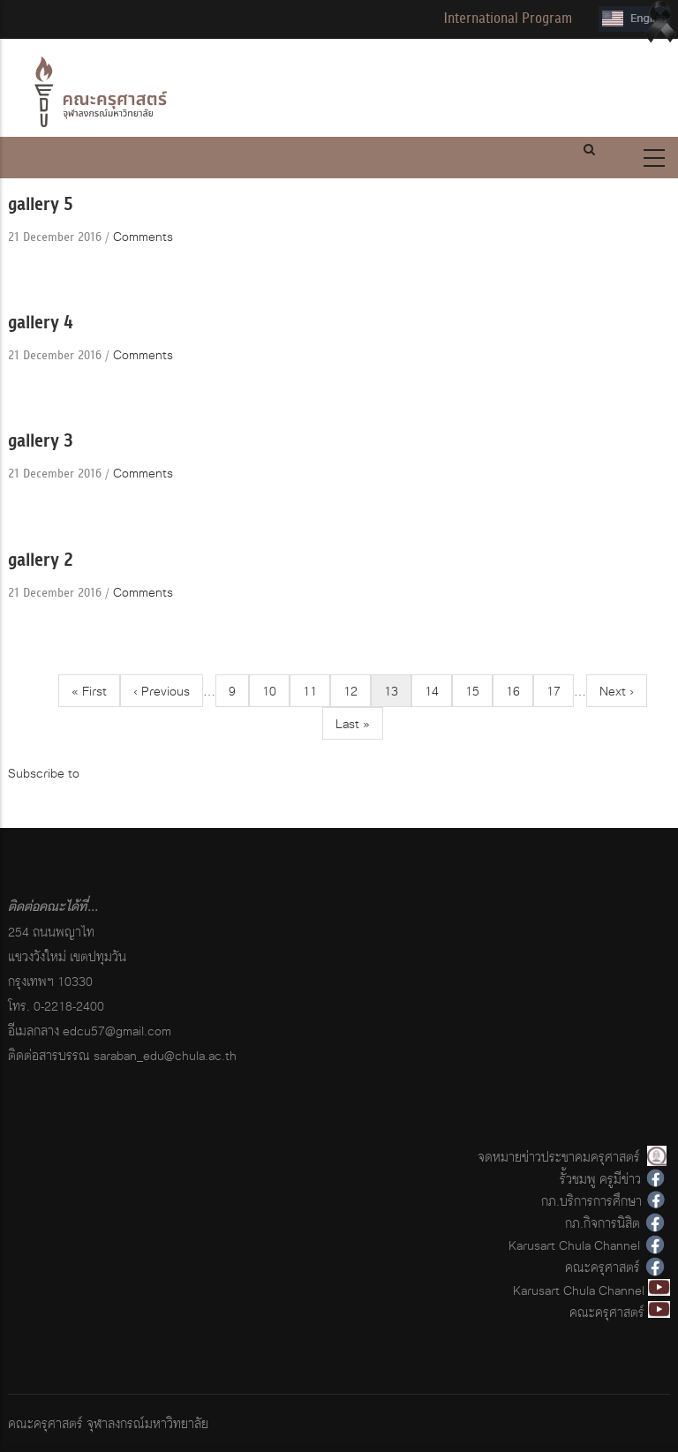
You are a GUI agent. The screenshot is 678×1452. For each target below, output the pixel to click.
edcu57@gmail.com (117, 1030)
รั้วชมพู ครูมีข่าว (600, 1179)
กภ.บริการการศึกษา (591, 1201)
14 (438, 691)
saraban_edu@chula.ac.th (165, 1055)
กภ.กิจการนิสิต (602, 1223)
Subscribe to (43, 773)
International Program (507, 18)
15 (479, 691)
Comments (143, 236)
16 (519, 691)
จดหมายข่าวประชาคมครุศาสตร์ (559, 1157)
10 (276, 691)
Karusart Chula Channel (574, 1245)
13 (397, 693)
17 (560, 691)
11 (316, 691)
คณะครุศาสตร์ (602, 1267)
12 (357, 691)
